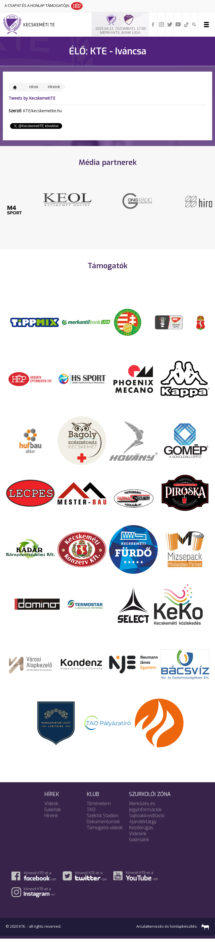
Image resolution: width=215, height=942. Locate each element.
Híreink (54, 86)
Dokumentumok (103, 825)
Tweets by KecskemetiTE (32, 98)
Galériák (52, 813)
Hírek (33, 86)
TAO (91, 813)
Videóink (138, 837)
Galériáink (139, 843)
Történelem (99, 807)
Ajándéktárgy (143, 825)
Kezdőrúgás (141, 831)
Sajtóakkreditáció (146, 819)
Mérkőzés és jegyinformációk (145, 810)
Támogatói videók (105, 831)
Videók (51, 807)
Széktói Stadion (102, 819)
